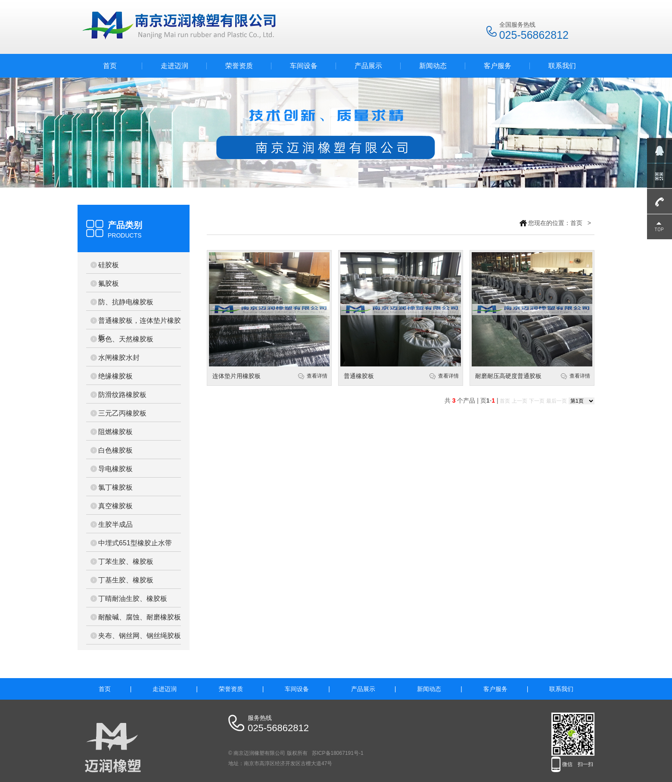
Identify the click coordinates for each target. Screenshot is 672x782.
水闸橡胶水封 (119, 357)
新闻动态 (433, 65)
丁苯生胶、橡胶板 (125, 561)
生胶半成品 (115, 524)
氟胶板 (108, 283)
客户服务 (497, 65)
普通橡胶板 (359, 375)
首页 (110, 65)
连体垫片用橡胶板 (236, 375)
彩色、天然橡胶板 (125, 339)
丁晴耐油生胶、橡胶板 (132, 598)
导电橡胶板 (115, 468)
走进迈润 (174, 65)
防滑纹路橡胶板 (122, 394)
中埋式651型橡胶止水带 (135, 543)
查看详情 (317, 376)
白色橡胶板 (115, 450)
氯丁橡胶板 (115, 487)
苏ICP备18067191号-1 (338, 753)
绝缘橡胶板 (115, 376)
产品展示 (368, 65)
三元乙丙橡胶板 (122, 413)
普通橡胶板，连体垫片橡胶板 (139, 323)
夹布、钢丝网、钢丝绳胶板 (139, 635)
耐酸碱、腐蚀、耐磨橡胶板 (139, 617)
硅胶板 (108, 265)
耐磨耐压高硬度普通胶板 (508, 375)
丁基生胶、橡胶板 (125, 580)
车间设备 (303, 65)
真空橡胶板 (115, 506)
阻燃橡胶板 (115, 431)
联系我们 (562, 65)
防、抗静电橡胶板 (125, 302)
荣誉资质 (239, 65)
